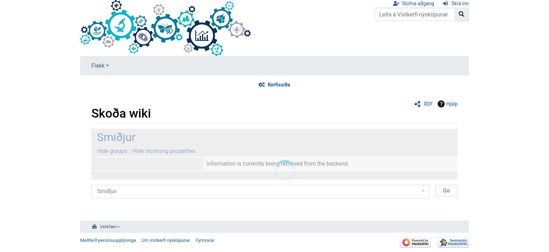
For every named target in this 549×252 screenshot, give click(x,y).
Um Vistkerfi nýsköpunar (165, 240)
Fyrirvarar (205, 240)
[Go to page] (461, 14)
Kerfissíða (279, 85)
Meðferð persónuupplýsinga (108, 240)
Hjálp (452, 104)
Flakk (98, 65)
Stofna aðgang (418, 3)
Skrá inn (460, 3)
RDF (428, 104)
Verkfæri (108, 226)
